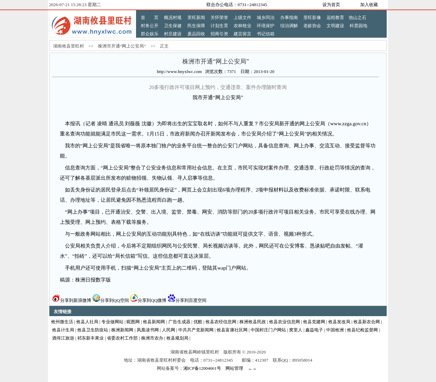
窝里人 (295, 329)
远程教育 (335, 17)
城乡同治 (265, 17)
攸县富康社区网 (232, 329)
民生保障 (196, 25)
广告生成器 (179, 321)
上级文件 (242, 17)
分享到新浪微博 (71, 300)
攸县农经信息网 (220, 321)
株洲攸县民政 (252, 321)
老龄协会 (312, 25)
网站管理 (234, 368)
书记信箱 (265, 33)
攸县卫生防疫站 (92, 329)
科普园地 (358, 25)
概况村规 (173, 17)
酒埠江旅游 (63, 338)
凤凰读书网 (148, 329)
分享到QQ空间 (111, 300)
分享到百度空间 (187, 300)
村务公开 (149, 25)
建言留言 (242, 33)
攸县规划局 (177, 338)
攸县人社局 (87, 321)
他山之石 (357, 17)
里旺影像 (312, 17)
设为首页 (331, 4)
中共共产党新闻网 (196, 329)
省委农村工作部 (122, 338)
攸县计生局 (63, 329)
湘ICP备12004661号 (202, 368)
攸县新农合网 (366, 321)
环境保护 (265, 25)
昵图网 (133, 321)
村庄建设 (173, 33)
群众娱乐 (149, 33)
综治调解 (289, 25)
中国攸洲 (335, 329)
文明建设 (335, 25)
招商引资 (219, 33)
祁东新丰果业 (90, 338)
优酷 (198, 321)
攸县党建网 (314, 321)
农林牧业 (242, 25)
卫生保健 (173, 25)
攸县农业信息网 (284, 321)
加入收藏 (369, 4)
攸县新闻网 (154, 321)
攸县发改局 (339, 321)
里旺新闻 (196, 17)
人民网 (168, 329)
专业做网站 (112, 321)
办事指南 (289, 17)
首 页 (149, 17)
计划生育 (219, 25)
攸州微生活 (62, 321)
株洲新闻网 (122, 329)
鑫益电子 (314, 329)
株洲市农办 (152, 338)
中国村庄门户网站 (268, 329)
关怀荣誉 (219, 17)
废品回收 (196, 33)
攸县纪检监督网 (362, 329)
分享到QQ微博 (148, 300)
